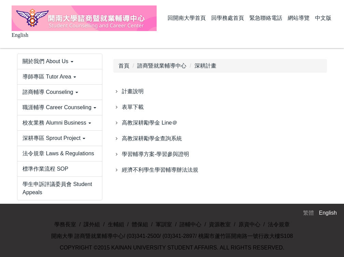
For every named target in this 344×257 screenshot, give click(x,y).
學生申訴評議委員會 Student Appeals (57, 188)
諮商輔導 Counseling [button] (50, 92)
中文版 (323, 18)
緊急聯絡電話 (265, 18)
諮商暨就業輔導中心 (161, 66)
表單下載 (133, 107)
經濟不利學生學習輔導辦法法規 (160, 170)
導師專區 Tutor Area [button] (49, 77)
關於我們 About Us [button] (48, 61)
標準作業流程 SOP (45, 169)
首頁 (123, 66)
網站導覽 (299, 18)
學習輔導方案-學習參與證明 (155, 154)
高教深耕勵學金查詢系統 (152, 138)
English (20, 35)
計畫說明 (133, 91)
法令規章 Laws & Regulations (58, 153)
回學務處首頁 (227, 18)
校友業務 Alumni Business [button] (57, 123)
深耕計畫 (205, 66)
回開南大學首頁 (187, 18)
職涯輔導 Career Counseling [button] (59, 107)
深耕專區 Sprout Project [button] (54, 138)
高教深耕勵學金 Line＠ (149, 123)
